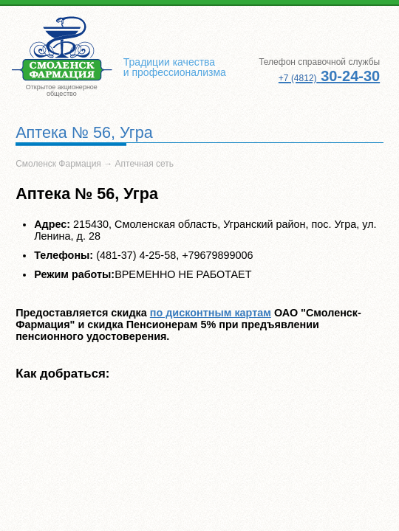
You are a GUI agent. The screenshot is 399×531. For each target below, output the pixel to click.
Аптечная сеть (144, 164)
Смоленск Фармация (58, 164)
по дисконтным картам (210, 313)
